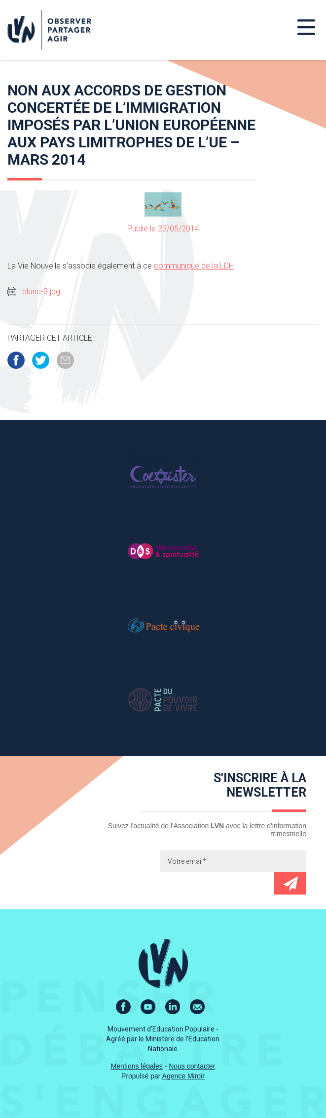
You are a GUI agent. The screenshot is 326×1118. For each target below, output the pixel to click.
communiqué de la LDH (194, 265)
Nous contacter (192, 1066)
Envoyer (290, 883)
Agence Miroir (183, 1076)
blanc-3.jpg (41, 291)
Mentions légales (137, 1066)
